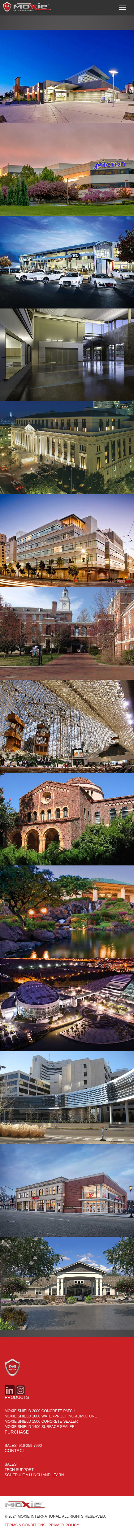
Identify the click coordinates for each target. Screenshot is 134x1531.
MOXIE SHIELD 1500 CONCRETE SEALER (41, 1421)
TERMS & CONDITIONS (25, 1525)
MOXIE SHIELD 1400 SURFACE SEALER (40, 1427)
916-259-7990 (30, 1445)
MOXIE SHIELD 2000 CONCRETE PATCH (40, 1411)
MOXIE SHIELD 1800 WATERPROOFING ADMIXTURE (51, 1416)
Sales (11, 1464)
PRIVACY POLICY (64, 1525)
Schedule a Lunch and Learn (34, 1475)
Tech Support (19, 1470)
